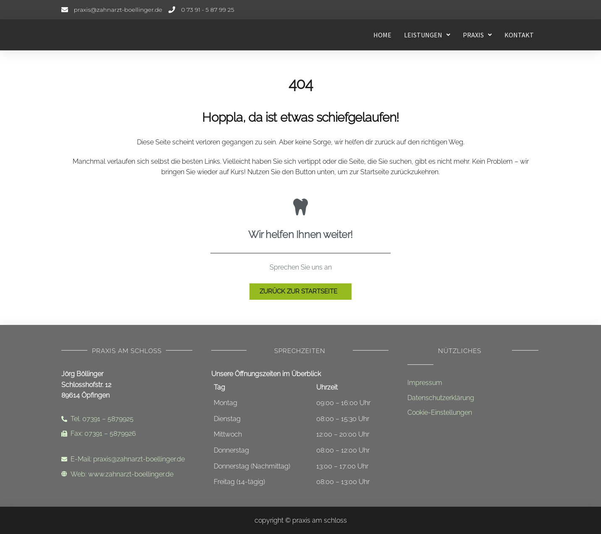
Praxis (477, 35)
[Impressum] (472, 382)
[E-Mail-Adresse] (112, 9)
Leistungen (427, 35)
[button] (427, 34)
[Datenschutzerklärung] (472, 398)
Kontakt (519, 35)
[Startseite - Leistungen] (124, 35)
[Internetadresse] (126, 474)
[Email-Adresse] (126, 459)
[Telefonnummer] (201, 9)
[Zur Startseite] (300, 291)
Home (382, 35)
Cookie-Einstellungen (439, 412)
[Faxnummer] (126, 433)
